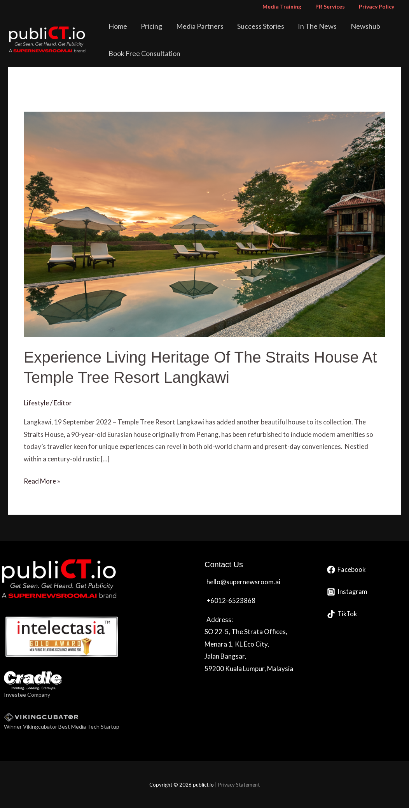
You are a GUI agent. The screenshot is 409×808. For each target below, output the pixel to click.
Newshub (349, 26)
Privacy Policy (378, 6)
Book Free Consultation (146, 53)
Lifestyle (36, 403)
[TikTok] (342, 614)
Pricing (149, 26)
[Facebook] (346, 570)
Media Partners (194, 26)
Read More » (42, 480)
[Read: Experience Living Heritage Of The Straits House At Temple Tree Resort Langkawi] (204, 223)
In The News (304, 26)
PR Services (335, 6)
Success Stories (251, 26)
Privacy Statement (239, 785)
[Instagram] (347, 592)
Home (119, 26)
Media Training (289, 6)
